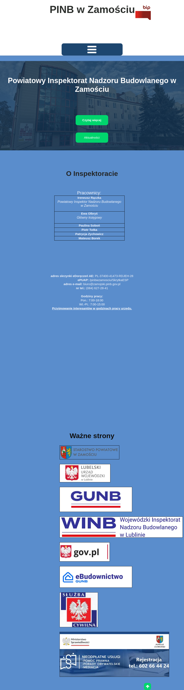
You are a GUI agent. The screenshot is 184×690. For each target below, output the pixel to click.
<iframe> (92, 366)
